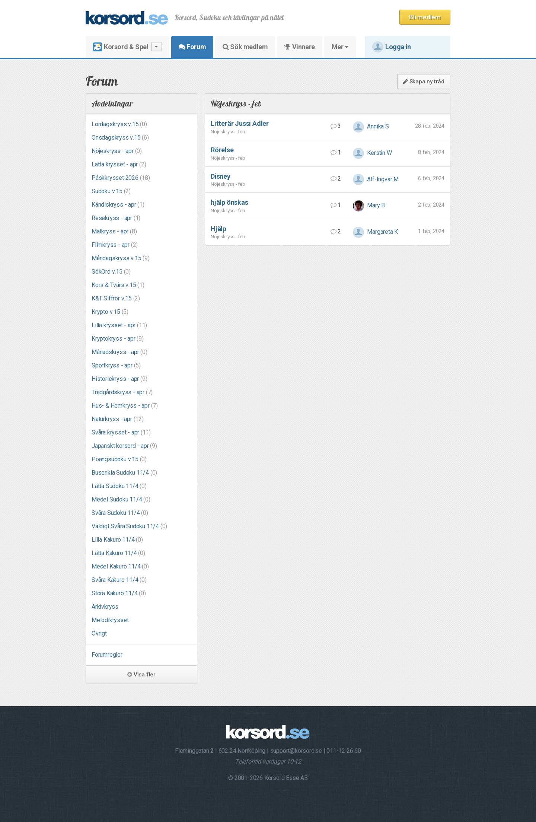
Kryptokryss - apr (118, 338)
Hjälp (218, 229)
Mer (340, 47)
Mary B (369, 205)
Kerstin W (372, 152)
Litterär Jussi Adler (240, 123)
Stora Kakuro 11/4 (119, 593)
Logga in (391, 46)
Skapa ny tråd (423, 81)
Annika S (371, 126)
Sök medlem (245, 47)
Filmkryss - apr (115, 244)
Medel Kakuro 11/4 (120, 566)
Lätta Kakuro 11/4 (118, 553)
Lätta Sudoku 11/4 (119, 486)
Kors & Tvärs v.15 (118, 285)
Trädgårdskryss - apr (122, 392)
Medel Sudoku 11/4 (121, 499)
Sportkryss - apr (116, 365)
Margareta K (375, 231)
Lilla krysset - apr (119, 325)
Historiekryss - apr (119, 378)
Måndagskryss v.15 (121, 258)
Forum (192, 47)
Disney (220, 176)
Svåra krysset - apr (121, 432)
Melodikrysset (110, 620)
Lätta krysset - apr (119, 164)
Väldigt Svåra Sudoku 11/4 (129, 526)
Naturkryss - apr (118, 419)
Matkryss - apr (114, 231)
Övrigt (99, 633)
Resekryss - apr (116, 218)
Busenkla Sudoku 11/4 (124, 472)
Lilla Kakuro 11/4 (117, 539)
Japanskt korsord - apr (124, 445)
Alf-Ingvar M (376, 179)
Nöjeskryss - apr (117, 150)
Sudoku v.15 (111, 191)
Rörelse (222, 150)
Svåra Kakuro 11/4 (119, 579)
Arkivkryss (105, 606)
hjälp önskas (229, 202)
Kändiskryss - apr (118, 204)
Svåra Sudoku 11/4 (120, 512)
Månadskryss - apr (119, 352)
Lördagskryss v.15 (119, 124)
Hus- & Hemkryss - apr (125, 405)
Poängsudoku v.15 (119, 459)
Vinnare (299, 47)
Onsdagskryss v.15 (120, 137)
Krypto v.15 (110, 311)
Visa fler (141, 674)
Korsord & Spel (127, 46)
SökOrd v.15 (111, 271)
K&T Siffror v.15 (116, 298)
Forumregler (107, 654)
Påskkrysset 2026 (121, 177)
